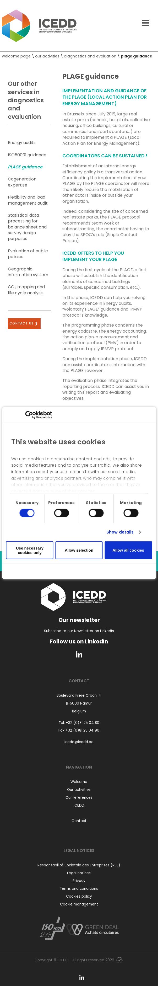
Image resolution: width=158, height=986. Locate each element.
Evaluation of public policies (28, 254)
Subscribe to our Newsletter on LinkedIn (79, 630)
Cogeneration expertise (22, 182)
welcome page (16, 56)
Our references (79, 797)
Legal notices (79, 873)
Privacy (79, 880)
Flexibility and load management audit (28, 200)
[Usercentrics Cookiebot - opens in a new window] (29, 415)
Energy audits (22, 143)
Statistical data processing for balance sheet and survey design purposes (27, 227)
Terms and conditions (79, 888)
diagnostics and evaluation (90, 56)
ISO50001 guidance (27, 155)
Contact (79, 820)
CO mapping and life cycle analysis (26, 290)
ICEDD (79, 805)
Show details (120, 532)
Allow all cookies (128, 550)
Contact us (21, 323)
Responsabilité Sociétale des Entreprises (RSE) (78, 865)
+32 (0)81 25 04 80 (82, 722)
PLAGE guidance (25, 167)
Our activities (79, 789)
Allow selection (79, 550)
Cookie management (79, 904)
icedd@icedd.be (79, 741)
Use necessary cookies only (29, 550)
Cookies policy (79, 896)
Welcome (78, 781)
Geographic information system (28, 272)
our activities (47, 56)
